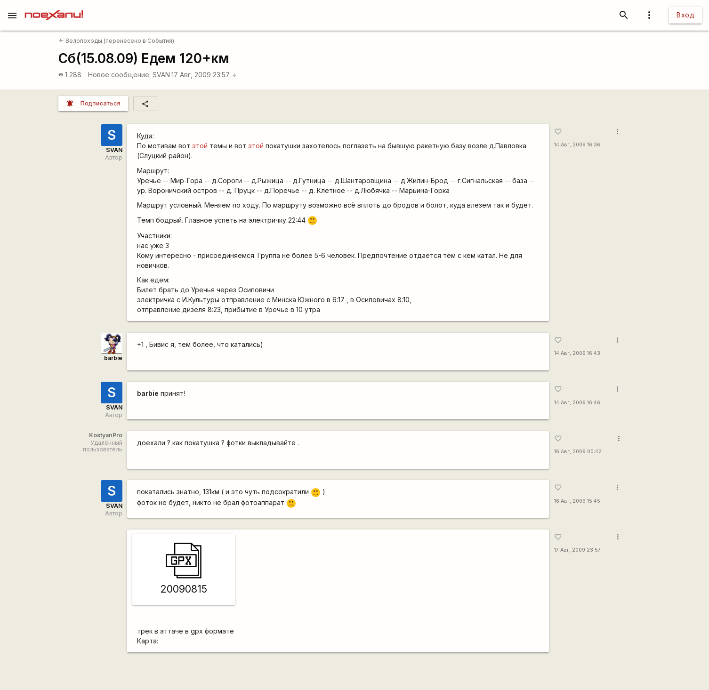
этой (200, 146)
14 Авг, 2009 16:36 (577, 145)
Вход (685, 15)
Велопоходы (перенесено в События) (116, 40)
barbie (113, 357)
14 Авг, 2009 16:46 (577, 403)
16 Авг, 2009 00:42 (578, 452)
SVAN (161, 75)
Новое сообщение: (119, 75)
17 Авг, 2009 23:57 (204, 75)
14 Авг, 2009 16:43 (577, 353)
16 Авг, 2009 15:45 (577, 501)
